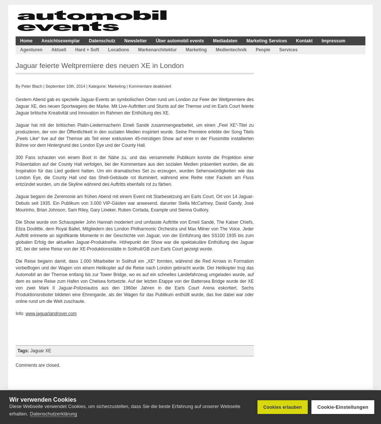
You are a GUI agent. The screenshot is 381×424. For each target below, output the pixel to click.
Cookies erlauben (282, 407)
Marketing (196, 49)
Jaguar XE (40, 350)
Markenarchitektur (157, 49)
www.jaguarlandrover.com (51, 313)
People (263, 49)
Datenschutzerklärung (53, 414)
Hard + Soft (87, 49)
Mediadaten (225, 40)
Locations (118, 49)
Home (26, 40)
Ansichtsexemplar (60, 40)
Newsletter (135, 40)
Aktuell (58, 49)
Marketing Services (266, 40)
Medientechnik (231, 49)
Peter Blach (32, 86)
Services (288, 49)
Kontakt (304, 40)
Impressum (333, 40)
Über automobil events (180, 40)
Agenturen (31, 49)
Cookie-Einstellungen (342, 407)
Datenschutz (102, 40)
